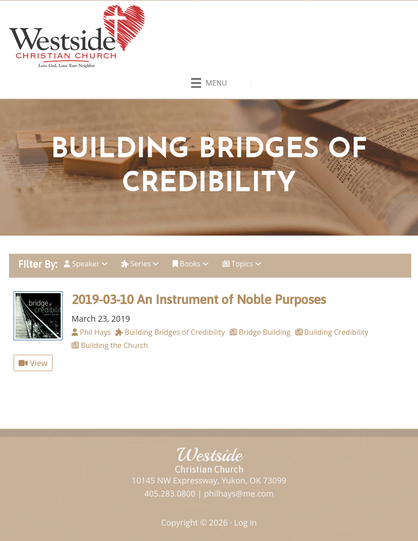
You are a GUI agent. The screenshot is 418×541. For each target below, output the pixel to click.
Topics (241, 264)
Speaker (86, 264)
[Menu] (209, 81)
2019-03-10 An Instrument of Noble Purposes (199, 299)
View (33, 362)
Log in (245, 522)
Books (191, 264)
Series (140, 264)
